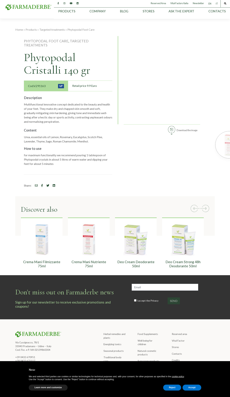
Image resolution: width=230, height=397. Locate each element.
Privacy (154, 300)
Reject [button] (172, 387)
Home (19, 29)
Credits (176, 360)
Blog (124, 11)
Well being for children (145, 342)
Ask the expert (181, 11)
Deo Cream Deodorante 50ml (136, 264)
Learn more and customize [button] (48, 387)
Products (66, 11)
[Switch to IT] (216, 3)
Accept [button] (192, 387)
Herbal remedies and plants (114, 336)
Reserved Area (158, 3)
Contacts (217, 11)
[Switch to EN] (209, 3)
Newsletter (198, 3)
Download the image (187, 130)
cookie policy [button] (178, 376)
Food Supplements (148, 334)
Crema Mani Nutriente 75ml (89, 264)
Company (97, 11)
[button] (195, 209)
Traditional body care (112, 359)
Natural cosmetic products (147, 352)
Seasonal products (114, 350)
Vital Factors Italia (179, 3)
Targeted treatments (52, 29)
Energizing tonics (112, 344)
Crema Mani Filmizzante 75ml (41, 264)
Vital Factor (178, 340)
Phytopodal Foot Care (81, 29)
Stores (148, 11)
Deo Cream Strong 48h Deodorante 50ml (183, 264)
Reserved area (179, 334)
